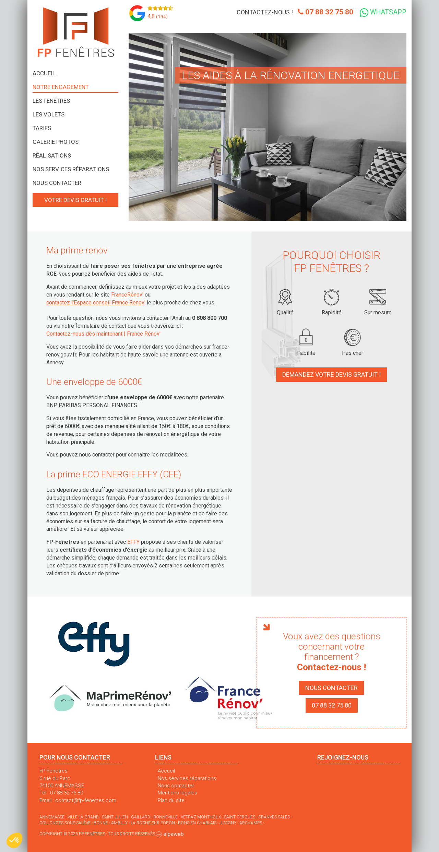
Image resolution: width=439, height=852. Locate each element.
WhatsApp (382, 12)
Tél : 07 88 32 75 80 (61, 792)
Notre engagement (61, 87)
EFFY (133, 541)
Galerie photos (56, 141)
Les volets (48, 114)
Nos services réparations (71, 169)
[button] (14, 840)
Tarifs (42, 128)
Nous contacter (57, 182)
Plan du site (171, 800)
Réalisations (52, 155)
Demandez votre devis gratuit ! (331, 374)
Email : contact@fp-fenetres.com (77, 800)
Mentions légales (177, 792)
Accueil (44, 73)
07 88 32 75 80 (323, 12)
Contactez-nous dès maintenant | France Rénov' (103, 333)
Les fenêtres (51, 100)
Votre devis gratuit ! (75, 200)
